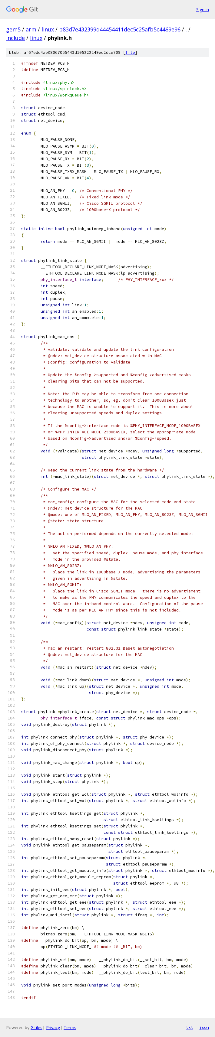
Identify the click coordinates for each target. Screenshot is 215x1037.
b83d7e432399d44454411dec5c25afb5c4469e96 (119, 29)
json (204, 1027)
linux (47, 29)
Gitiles (36, 1027)
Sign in (202, 9)
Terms (70, 1027)
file (130, 52)
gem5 (13, 29)
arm (31, 29)
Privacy (53, 1027)
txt (189, 1027)
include (15, 37)
